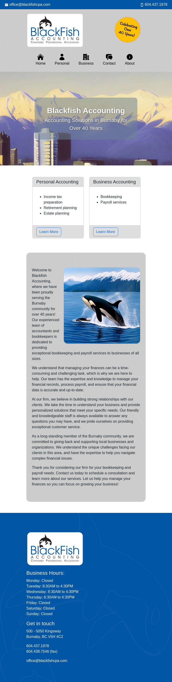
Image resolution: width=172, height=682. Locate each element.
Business (86, 59)
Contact (109, 59)
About (130, 59)
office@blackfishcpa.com (27, 4)
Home (41, 59)
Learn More (48, 232)
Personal (62, 59)
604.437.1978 (153, 4)
